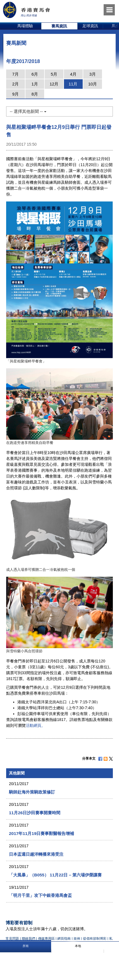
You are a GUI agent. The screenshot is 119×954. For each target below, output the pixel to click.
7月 (15, 74)
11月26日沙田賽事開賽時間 (34, 812)
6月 (35, 74)
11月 (73, 84)
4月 (73, 74)
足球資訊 (90, 26)
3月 (92, 74)
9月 (15, 94)
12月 (54, 84)
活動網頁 (33, 725)
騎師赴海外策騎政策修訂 (32, 792)
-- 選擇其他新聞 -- (28, 111)
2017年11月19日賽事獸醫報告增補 (41, 833)
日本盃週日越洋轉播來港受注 (36, 854)
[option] (25, 26)
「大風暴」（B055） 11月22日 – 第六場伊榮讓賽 (55, 874)
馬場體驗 (25, 26)
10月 (92, 84)
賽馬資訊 (59, 26)
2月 (15, 84)
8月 (35, 94)
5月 (54, 74)
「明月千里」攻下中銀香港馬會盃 (40, 895)
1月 (35, 84)
